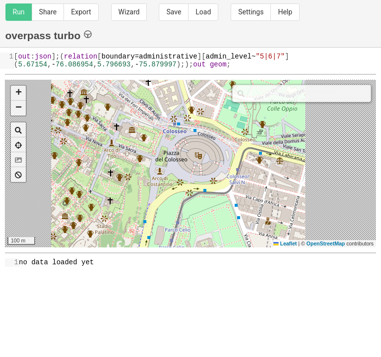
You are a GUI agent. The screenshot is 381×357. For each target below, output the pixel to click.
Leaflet (285, 243)
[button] (18, 93)
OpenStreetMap (326, 243)
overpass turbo (48, 35)
